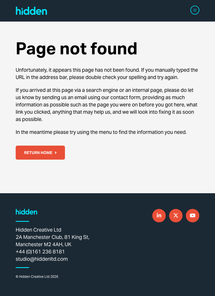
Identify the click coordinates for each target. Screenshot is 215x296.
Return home (40, 152)
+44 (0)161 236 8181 (40, 251)
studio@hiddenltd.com (42, 259)
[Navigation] (194, 10)
